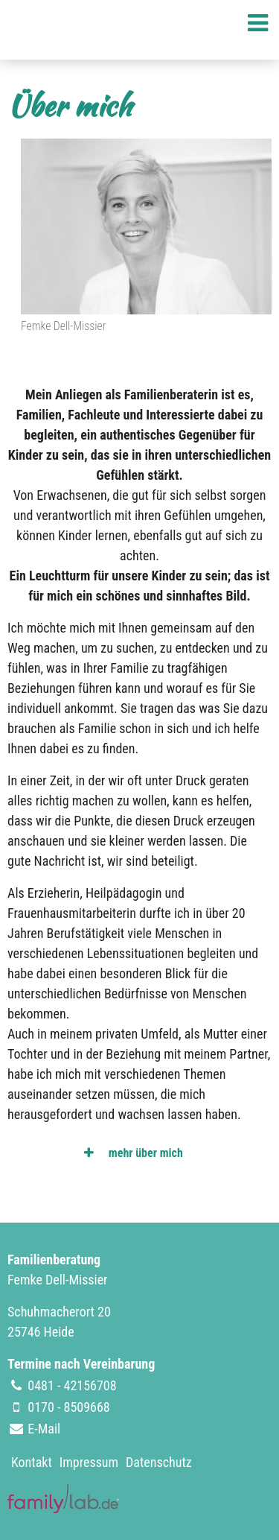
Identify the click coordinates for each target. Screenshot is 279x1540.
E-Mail (44, 1428)
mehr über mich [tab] (144, 1153)
